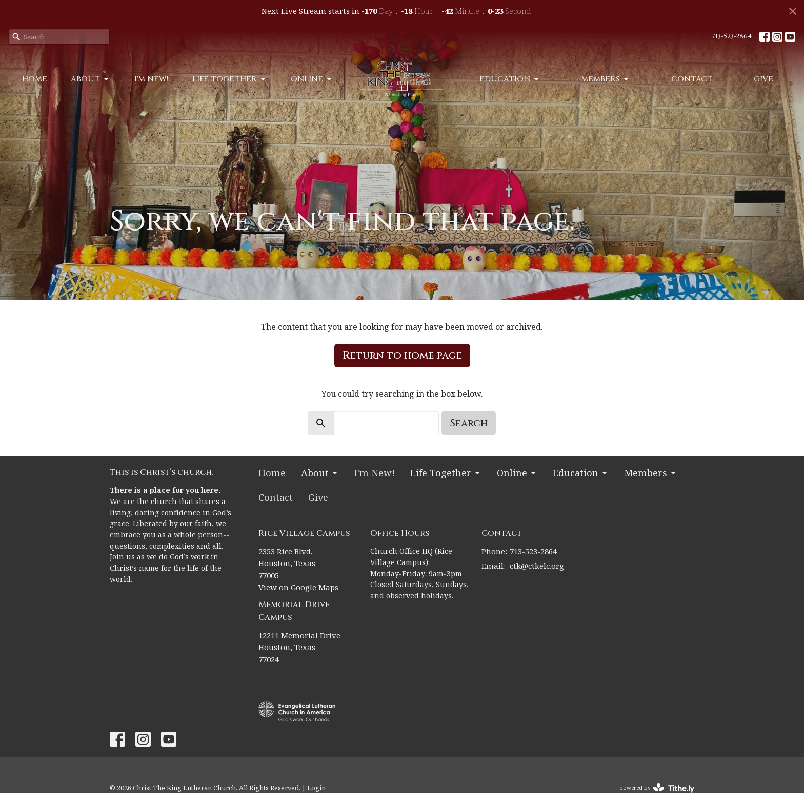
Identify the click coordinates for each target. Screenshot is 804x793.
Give (763, 79)
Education (509, 79)
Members (605, 79)
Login (316, 787)
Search (469, 423)
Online (312, 79)
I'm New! (151, 79)
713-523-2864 (732, 36)
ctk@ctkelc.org (537, 565)
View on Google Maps (298, 587)
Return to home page (402, 355)
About (90, 79)
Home (34, 79)
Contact (692, 79)
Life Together (229, 79)
